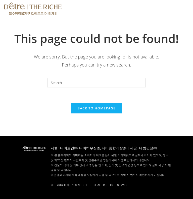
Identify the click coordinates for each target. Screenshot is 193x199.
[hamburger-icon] (183, 9)
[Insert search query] (96, 83)
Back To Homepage (96, 108)
